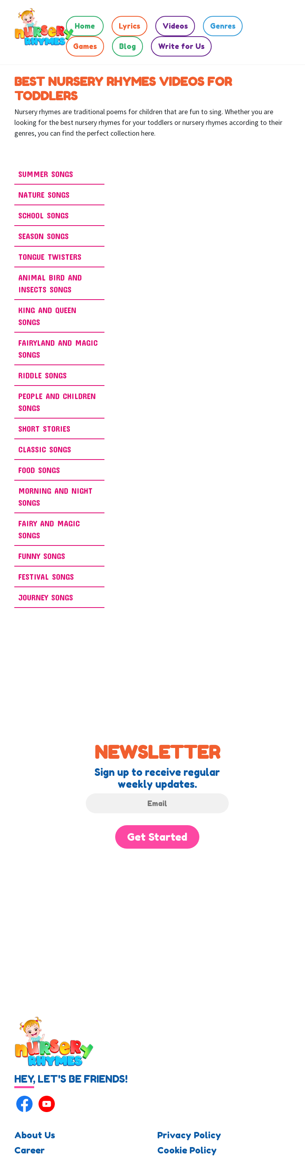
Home (85, 25)
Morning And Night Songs (55, 496)
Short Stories (44, 428)
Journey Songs (45, 597)
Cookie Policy (187, 1150)
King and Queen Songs (47, 316)
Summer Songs (45, 174)
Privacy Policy (189, 1135)
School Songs (43, 215)
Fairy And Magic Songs (49, 529)
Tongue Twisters (49, 256)
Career (29, 1150)
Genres (223, 25)
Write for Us (181, 46)
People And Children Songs (57, 402)
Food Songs (39, 470)
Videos (175, 25)
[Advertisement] (260, 264)
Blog (127, 46)
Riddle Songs (42, 375)
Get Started (157, 837)
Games (85, 46)
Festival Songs (46, 576)
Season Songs (43, 236)
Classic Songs (44, 449)
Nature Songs (43, 194)
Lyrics (129, 25)
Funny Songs (41, 556)
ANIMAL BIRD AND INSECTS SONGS (50, 283)
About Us (34, 1135)
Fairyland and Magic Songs (58, 348)
